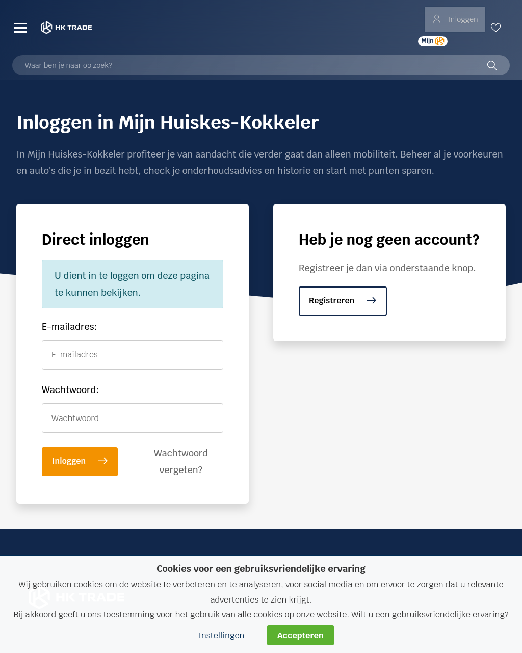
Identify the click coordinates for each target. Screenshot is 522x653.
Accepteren (300, 635)
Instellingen (221, 635)
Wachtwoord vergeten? (181, 461)
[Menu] (20, 27)
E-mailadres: (69, 326)
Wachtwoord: (70, 390)
